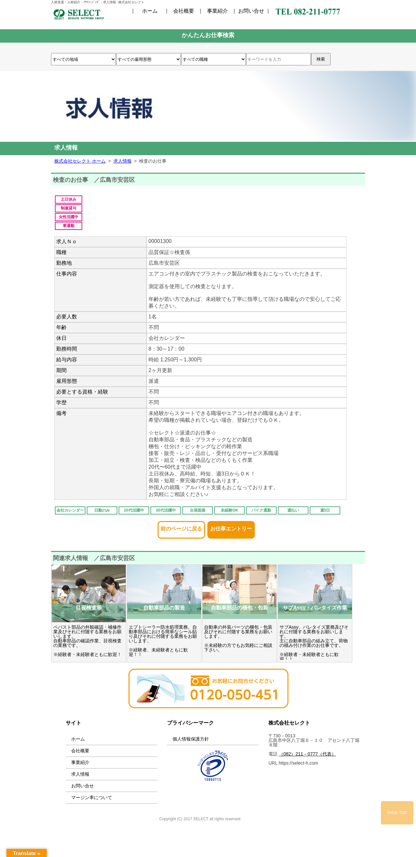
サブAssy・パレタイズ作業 (315, 607)
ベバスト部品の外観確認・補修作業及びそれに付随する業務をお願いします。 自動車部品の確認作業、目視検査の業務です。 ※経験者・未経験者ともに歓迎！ (87, 640)
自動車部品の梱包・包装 (239, 607)
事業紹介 (217, 11)
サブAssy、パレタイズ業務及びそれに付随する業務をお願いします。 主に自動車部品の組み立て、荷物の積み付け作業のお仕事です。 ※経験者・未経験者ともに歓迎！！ (314, 643)
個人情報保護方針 (191, 739)
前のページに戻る (181, 526)
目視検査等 (89, 607)
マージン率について (91, 797)
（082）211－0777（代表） (307, 754)
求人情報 (80, 774)
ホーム (150, 11)
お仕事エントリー (231, 526)
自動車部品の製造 (164, 607)
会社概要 (183, 11)
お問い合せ (251, 11)
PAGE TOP (397, 812)
